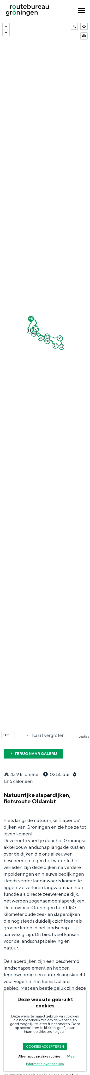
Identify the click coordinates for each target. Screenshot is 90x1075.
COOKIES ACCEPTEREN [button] (45, 1046)
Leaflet (84, 736)
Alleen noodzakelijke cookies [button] (39, 1056)
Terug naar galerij (33, 753)
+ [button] (6, 26)
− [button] (6, 32)
